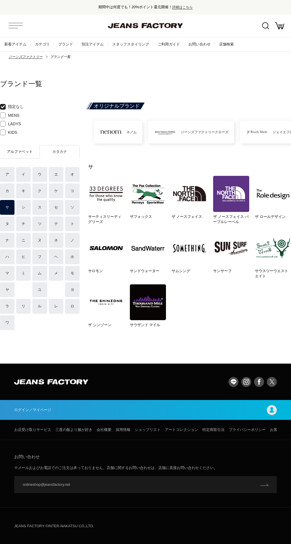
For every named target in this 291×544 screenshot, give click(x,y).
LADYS (10, 124)
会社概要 (104, 430)
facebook (259, 382)
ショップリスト (148, 430)
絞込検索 (265, 25)
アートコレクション (181, 430)
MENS (9, 115)
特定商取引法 (213, 430)
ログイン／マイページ (145, 410)
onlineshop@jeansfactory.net (46, 484)
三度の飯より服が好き (73, 430)
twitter (272, 382)
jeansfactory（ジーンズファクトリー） (145, 25)
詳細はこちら (182, 7)
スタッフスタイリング (130, 44)
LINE (233, 382)
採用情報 (123, 430)
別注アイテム (93, 44)
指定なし (12, 107)
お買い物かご (279, 25)
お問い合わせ (199, 44)
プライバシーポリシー (247, 430)
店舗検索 (226, 44)
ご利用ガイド (169, 44)
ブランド (65, 44)
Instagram (246, 382)
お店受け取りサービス (32, 430)
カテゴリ (42, 44)
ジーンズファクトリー (26, 57)
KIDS (8, 132)
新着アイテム (15, 44)
